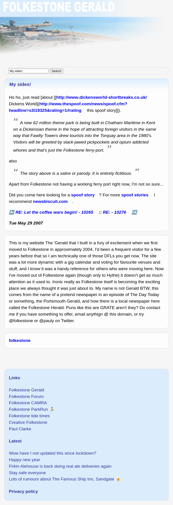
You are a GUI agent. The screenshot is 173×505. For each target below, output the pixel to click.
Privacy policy (23, 491)
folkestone (19, 340)
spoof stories (134, 195)
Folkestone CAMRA (28, 402)
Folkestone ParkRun (28, 409)
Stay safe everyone (27, 472)
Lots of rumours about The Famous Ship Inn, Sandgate (61, 479)
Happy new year (24, 459)
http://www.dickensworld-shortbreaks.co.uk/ (101, 97)
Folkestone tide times (29, 415)
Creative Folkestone (28, 422)
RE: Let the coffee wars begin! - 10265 (54, 212)
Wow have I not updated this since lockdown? (52, 453)
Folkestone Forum (26, 396)
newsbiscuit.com (50, 201)
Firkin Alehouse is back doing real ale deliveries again (60, 466)
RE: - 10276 (114, 212)
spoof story (83, 195)
